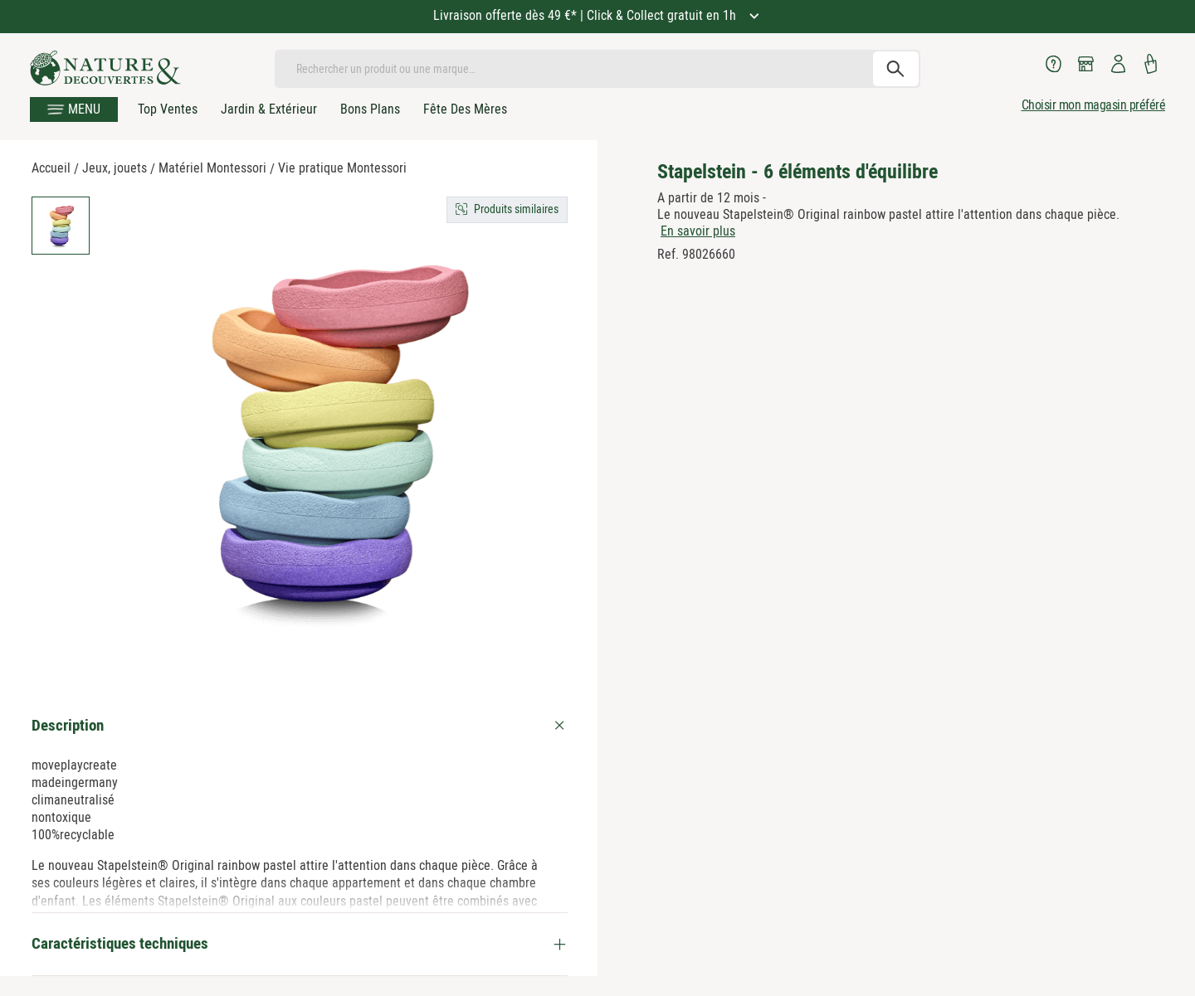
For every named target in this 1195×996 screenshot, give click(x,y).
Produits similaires (516, 209)
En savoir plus (698, 231)
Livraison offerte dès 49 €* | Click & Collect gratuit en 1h (586, 15)
